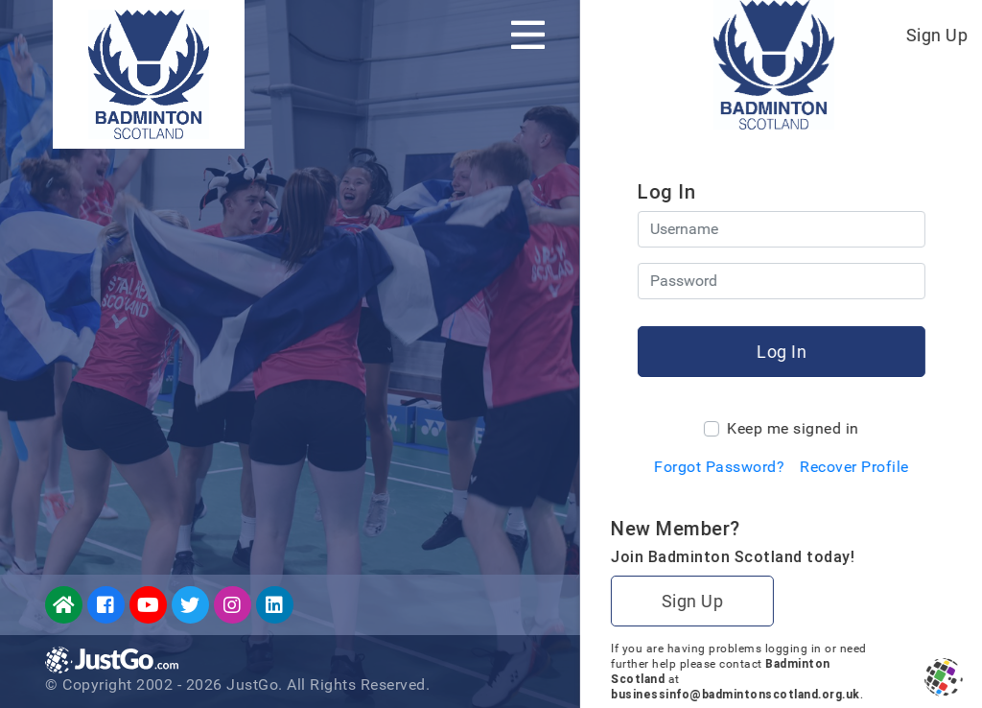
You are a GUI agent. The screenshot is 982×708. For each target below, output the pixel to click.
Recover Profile (853, 467)
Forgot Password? (718, 467)
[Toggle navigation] (528, 35)
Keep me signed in (792, 428)
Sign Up (936, 35)
